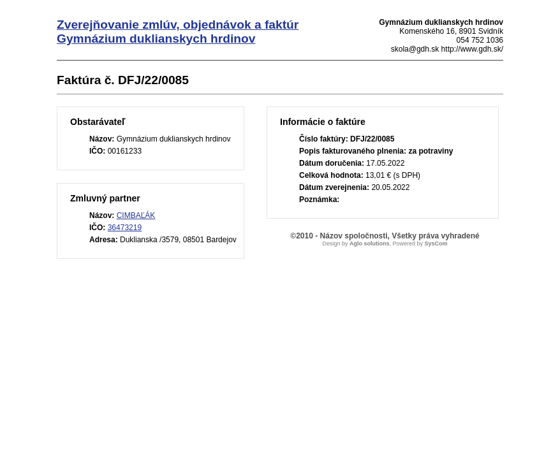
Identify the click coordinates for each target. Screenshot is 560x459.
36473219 (125, 227)
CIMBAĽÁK (136, 215)
